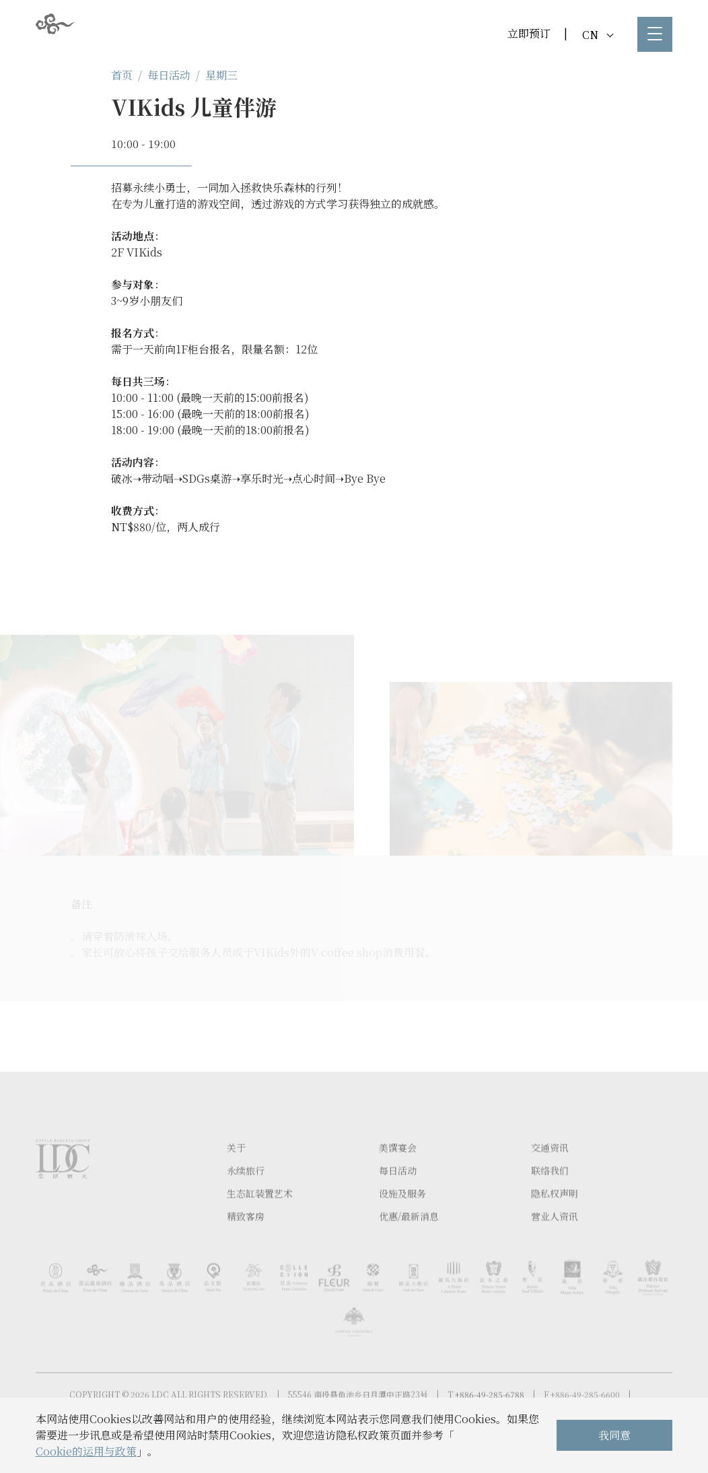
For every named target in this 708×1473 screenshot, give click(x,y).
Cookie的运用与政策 (86, 1451)
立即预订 (529, 33)
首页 (122, 75)
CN (597, 34)
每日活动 (168, 75)
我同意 (614, 1435)
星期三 (221, 75)
